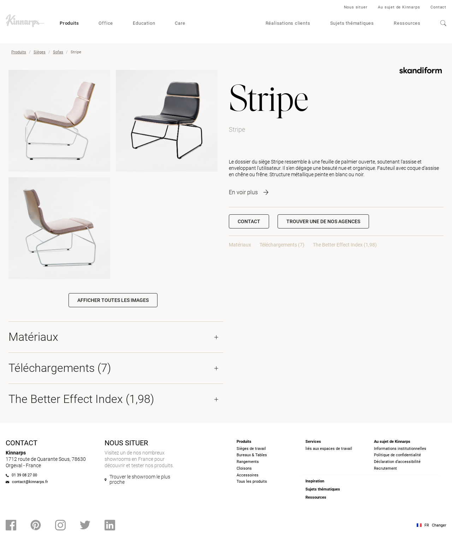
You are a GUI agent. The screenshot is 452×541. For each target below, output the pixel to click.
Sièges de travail (251, 448)
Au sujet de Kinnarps (399, 7)
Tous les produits (252, 481)
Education (144, 23)
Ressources (407, 23)
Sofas (58, 52)
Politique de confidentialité (397, 455)
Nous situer (356, 7)
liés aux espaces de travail (328, 448)
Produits (69, 23)
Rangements (248, 461)
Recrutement (385, 468)
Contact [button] (249, 221)
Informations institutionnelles (400, 448)
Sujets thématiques (352, 23)
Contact (438, 7)
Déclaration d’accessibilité (397, 461)
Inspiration (314, 481)
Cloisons (244, 468)
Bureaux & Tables (252, 455)
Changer (439, 525)
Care (180, 23)
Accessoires (247, 475)
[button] (323, 221)
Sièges (40, 52)
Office (106, 23)
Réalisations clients (288, 23)
